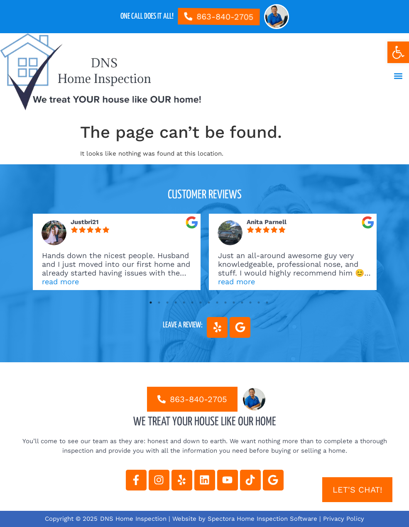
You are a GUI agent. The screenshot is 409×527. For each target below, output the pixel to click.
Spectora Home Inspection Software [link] (262, 518)
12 (242, 302)
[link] (398, 52)
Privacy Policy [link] (343, 518)
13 (250, 302)
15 (267, 302)
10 (225, 302)
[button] (398, 76)
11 (234, 302)
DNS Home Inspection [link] (133, 518)
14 (259, 302)
